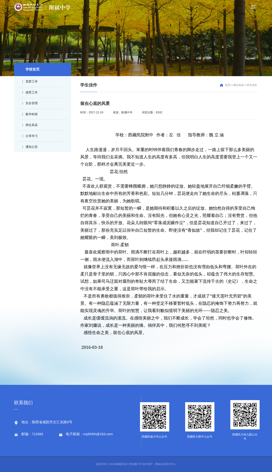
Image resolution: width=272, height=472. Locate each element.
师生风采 (43, 125)
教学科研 (43, 114)
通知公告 (43, 147)
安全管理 (43, 103)
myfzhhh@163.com (98, 434)
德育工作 (43, 92)
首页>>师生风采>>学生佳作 (241, 85)
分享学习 (43, 136)
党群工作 (43, 81)
